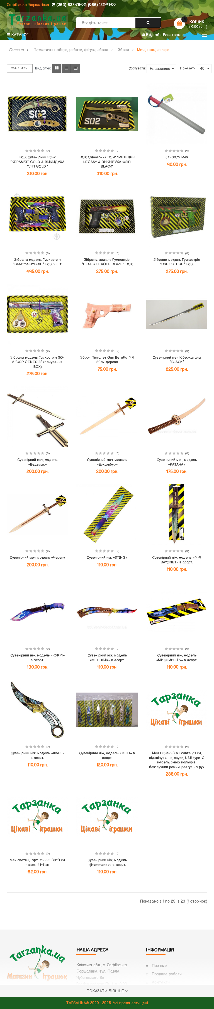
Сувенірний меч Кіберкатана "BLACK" (176, 359)
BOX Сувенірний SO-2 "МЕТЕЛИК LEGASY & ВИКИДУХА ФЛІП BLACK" (107, 162)
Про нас (159, 965)
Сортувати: (136, 68)
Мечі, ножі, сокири (153, 50)
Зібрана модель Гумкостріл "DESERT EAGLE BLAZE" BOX (107, 262)
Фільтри (19, 68)
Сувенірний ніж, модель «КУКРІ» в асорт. (37, 657)
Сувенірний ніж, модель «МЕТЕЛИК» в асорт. (107, 657)
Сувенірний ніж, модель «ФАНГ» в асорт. (37, 755)
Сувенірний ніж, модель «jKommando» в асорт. (107, 862)
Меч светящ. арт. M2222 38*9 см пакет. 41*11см (37, 862)
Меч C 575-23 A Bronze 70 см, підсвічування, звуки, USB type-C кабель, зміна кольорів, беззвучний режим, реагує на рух (176, 760)
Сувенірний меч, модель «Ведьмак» (37, 462)
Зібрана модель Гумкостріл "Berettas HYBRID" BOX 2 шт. (37, 262)
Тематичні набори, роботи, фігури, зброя (71, 50)
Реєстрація (173, 35)
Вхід (150, 35)
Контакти (161, 982)
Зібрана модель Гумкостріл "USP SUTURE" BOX (177, 262)
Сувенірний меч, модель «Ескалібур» (107, 462)
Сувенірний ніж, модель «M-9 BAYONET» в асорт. (176, 560)
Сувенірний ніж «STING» (107, 557)
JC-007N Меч (177, 157)
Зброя (123, 50)
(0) (48, 151)
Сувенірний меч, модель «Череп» (37, 557)
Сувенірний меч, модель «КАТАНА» (177, 462)
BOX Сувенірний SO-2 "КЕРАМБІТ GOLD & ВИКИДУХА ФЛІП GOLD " (37, 162)
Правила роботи (167, 974)
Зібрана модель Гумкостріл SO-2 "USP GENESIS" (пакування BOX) (37, 362)
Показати (188, 68)
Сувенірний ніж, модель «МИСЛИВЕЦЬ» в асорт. (176, 657)
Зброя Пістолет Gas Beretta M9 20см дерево (107, 359)
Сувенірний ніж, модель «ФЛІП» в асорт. (107, 755)
